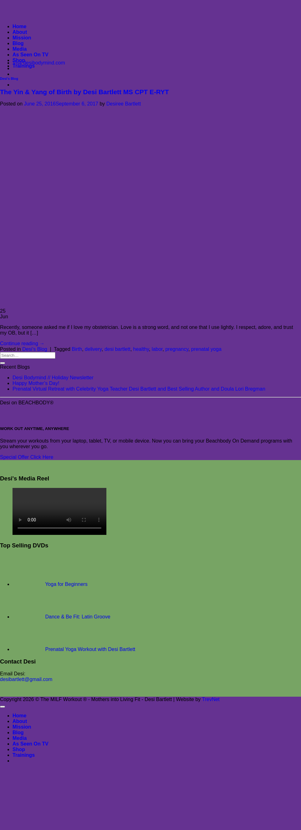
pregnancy (176, 349)
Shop (19, 60)
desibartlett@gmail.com (26, 679)
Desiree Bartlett (123, 103)
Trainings (24, 66)
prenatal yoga (206, 349)
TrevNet (210, 699)
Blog (18, 43)
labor (157, 349)
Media (20, 49)
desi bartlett (117, 349)
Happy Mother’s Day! (36, 383)
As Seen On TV (30, 54)
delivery (93, 349)
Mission (22, 37)
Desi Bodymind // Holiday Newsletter (53, 377)
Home (19, 26)
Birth (77, 349)
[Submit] (2, 363)
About (20, 32)
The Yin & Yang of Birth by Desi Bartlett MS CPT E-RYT (84, 91)
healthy (141, 349)
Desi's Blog (9, 78)
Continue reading (22, 343)
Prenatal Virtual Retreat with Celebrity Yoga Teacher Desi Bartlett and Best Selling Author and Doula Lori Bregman (139, 389)
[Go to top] (2, 707)
